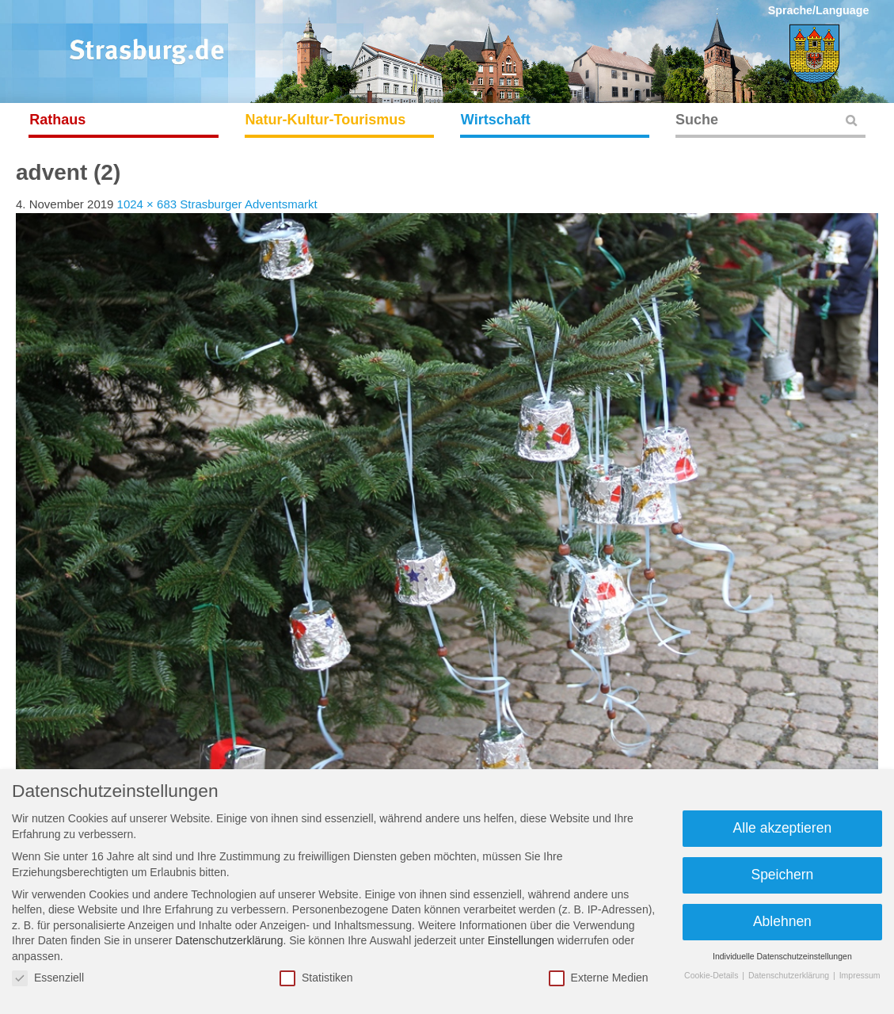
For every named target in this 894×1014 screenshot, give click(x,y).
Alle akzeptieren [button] (782, 828)
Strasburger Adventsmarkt (248, 204)
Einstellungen (521, 940)
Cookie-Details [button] (712, 975)
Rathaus (57, 120)
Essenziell (48, 977)
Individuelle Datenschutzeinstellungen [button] (782, 956)
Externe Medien (599, 977)
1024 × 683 (147, 204)
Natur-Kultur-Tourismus (325, 120)
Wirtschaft (496, 120)
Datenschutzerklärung (229, 940)
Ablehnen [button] (782, 921)
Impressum (860, 975)
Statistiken (316, 977)
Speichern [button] (782, 874)
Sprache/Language (818, 10)
